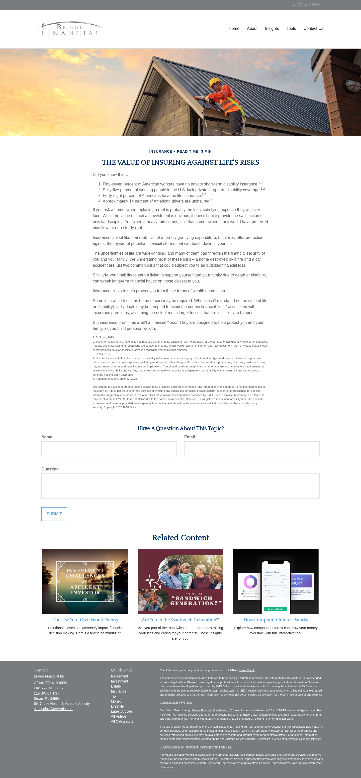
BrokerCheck (247, 670)
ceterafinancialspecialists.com (303, 738)
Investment (119, 681)
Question (50, 469)
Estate (116, 686)
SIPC (172, 714)
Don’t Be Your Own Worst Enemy (85, 620)
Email (189, 437)
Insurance (118, 691)
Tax (114, 696)
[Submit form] (54, 514)
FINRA (164, 714)
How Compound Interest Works (276, 620)
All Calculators (122, 721)
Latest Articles (122, 711)
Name (46, 437)
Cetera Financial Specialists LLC (212, 710)
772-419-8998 (306, 5)
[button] (253, 30)
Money (116, 701)
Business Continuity (172, 746)
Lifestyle (117, 706)
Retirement (119, 676)
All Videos (119, 716)
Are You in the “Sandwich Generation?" (180, 620)
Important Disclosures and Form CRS (209, 746)
